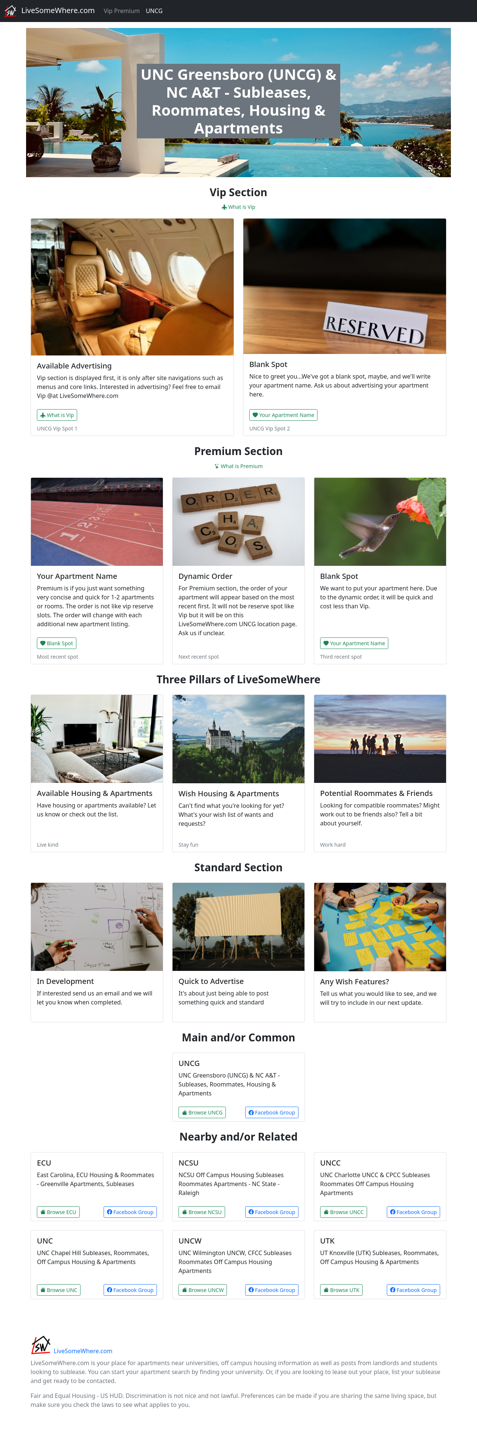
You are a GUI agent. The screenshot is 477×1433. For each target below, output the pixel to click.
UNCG (154, 11)
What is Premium (238, 466)
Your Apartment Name (283, 414)
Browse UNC (58, 1290)
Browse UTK (341, 1290)
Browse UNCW (203, 1290)
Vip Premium (122, 11)
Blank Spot (56, 643)
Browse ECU (58, 1212)
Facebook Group (272, 1112)
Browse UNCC (343, 1212)
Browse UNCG (202, 1112)
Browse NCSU (202, 1212)
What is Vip (238, 206)
